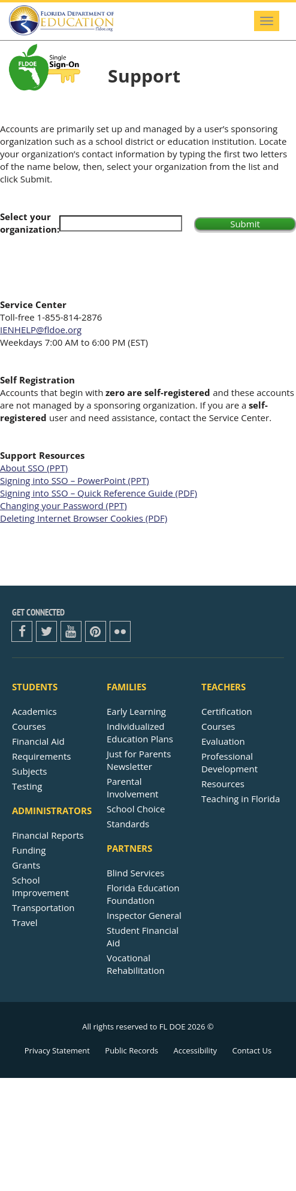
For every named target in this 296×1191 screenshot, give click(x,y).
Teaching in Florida (240, 799)
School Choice (136, 809)
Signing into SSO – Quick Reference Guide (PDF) (98, 493)
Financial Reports (48, 835)
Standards (128, 824)
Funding (29, 850)
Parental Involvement (132, 787)
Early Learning (136, 711)
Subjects (29, 771)
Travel (24, 922)
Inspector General (144, 915)
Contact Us (251, 1050)
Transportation (43, 907)
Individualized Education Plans (140, 732)
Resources (222, 784)
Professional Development (229, 762)
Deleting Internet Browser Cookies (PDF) (83, 518)
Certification (226, 711)
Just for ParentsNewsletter (139, 760)
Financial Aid (38, 741)
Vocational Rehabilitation (136, 964)
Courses (29, 726)
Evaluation (223, 741)
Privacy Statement (57, 1050)
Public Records (131, 1050)
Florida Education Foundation (143, 894)
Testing (27, 786)
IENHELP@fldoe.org (40, 330)
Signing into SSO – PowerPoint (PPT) (74, 480)
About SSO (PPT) (34, 468)
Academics (34, 711)
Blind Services (135, 873)
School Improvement (40, 886)
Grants (26, 865)
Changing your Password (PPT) (63, 505)
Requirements (41, 756)
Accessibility (195, 1050)
